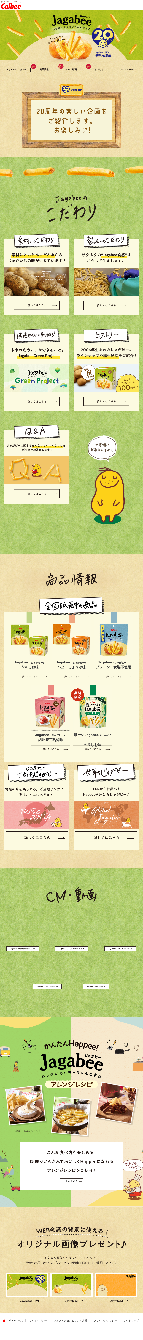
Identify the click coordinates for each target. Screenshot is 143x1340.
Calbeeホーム (15, 1332)
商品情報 (40, 71)
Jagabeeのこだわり (17, 71)
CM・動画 (67, 71)
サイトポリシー (38, 1332)
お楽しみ (95, 71)
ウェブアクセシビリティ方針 (70, 1332)
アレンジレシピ (126, 71)
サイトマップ (131, 1332)
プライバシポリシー (105, 1332)
